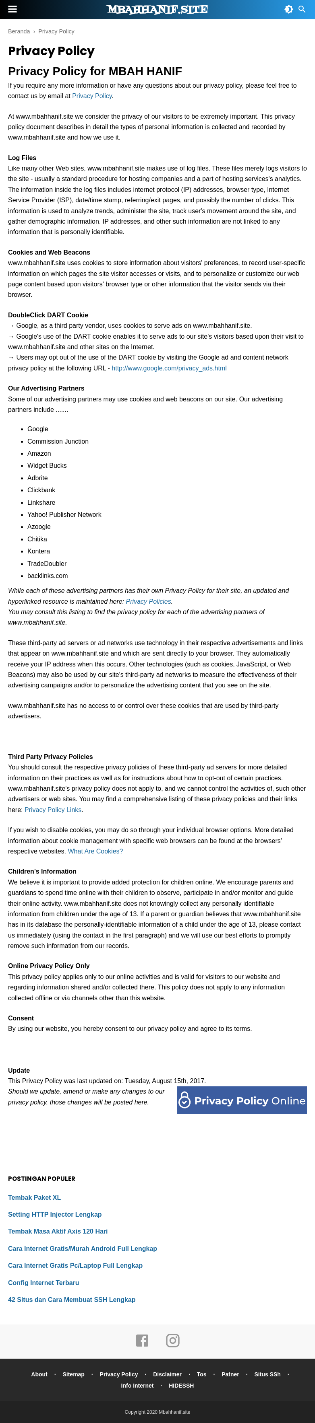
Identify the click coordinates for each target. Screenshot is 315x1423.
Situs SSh (268, 1374)
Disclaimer (167, 1374)
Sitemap (73, 1374)
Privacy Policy (92, 96)
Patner (230, 1374)
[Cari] (302, 11)
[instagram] (173, 1346)
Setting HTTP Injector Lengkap (55, 1214)
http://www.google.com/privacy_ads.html (169, 368)
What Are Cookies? (95, 851)
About (39, 1374)
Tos (202, 1374)
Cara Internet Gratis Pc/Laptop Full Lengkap (75, 1265)
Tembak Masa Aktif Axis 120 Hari (58, 1231)
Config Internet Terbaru (43, 1282)
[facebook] (142, 1346)
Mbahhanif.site (157, 10)
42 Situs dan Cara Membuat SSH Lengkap (72, 1299)
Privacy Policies (148, 601)
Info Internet (137, 1385)
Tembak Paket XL (34, 1197)
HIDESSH (181, 1385)
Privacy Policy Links (53, 809)
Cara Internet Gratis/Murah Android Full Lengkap (82, 1248)
